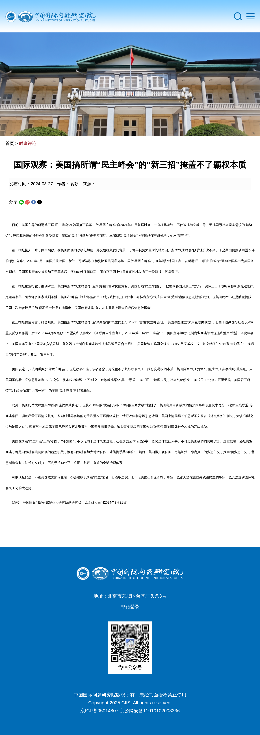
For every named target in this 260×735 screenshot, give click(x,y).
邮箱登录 (130, 606)
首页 (9, 143)
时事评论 (27, 143)
